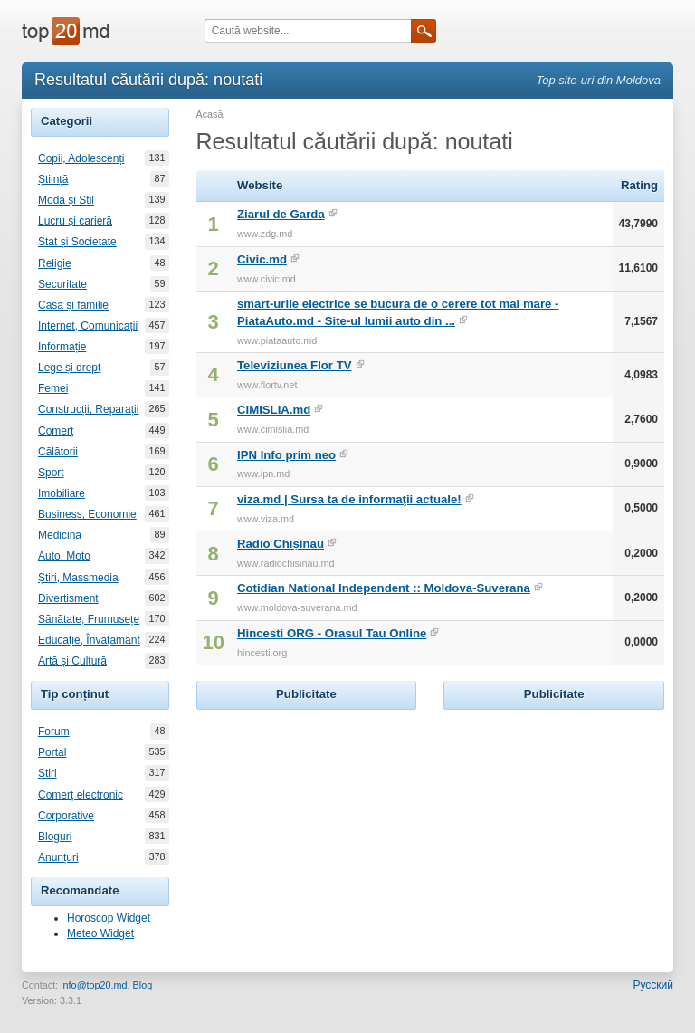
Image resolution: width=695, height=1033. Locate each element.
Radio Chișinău (280, 543)
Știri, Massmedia (78, 577)
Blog (143, 985)
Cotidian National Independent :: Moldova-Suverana (383, 588)
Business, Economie (87, 514)
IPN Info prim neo (286, 455)
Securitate (62, 284)
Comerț (55, 431)
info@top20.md (94, 985)
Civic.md (262, 259)
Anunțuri (58, 857)
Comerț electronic (80, 795)
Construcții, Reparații (88, 409)
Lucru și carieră (75, 221)
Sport (51, 472)
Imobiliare (61, 493)
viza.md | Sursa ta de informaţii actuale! (349, 499)
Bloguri (54, 836)
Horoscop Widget (108, 918)
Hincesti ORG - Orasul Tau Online (331, 633)
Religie (54, 263)
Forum (54, 731)
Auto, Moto (64, 556)
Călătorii (58, 452)
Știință (53, 179)
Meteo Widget (100, 933)
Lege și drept (69, 367)
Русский (653, 985)
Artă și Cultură (72, 661)
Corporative (66, 815)
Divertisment (68, 598)
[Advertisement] (332, 827)
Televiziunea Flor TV (294, 365)
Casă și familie (73, 305)
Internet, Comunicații (88, 326)
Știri (47, 773)
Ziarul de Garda (281, 214)
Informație (62, 347)
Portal (52, 752)
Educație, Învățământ (89, 640)
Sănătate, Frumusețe (88, 619)
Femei (53, 388)
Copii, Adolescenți (81, 158)
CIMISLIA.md (273, 409)
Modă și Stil (66, 200)
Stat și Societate (77, 241)
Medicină (59, 535)
